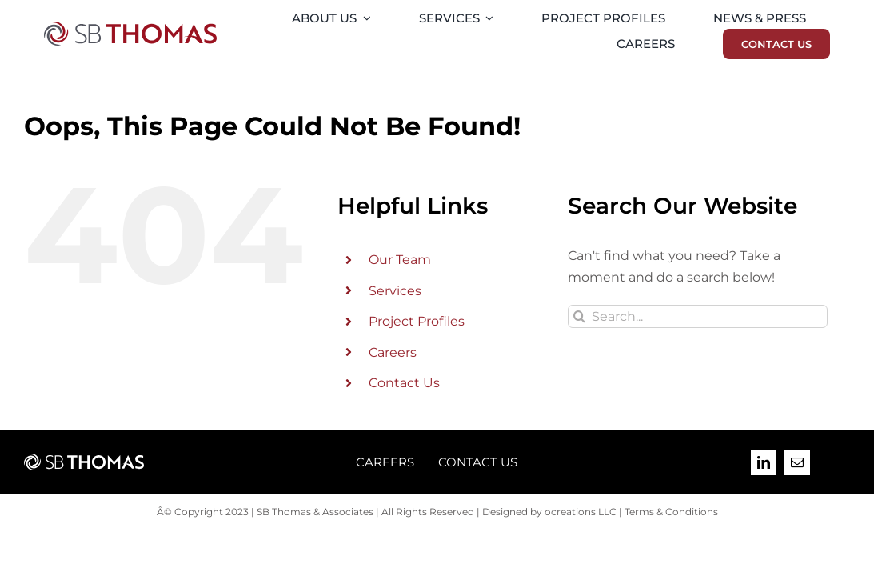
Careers (393, 352)
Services (395, 290)
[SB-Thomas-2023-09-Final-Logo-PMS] (130, 27)
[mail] (797, 462)
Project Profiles (417, 321)
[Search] (579, 316)
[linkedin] (763, 462)
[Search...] (697, 316)
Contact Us (404, 382)
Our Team (400, 259)
